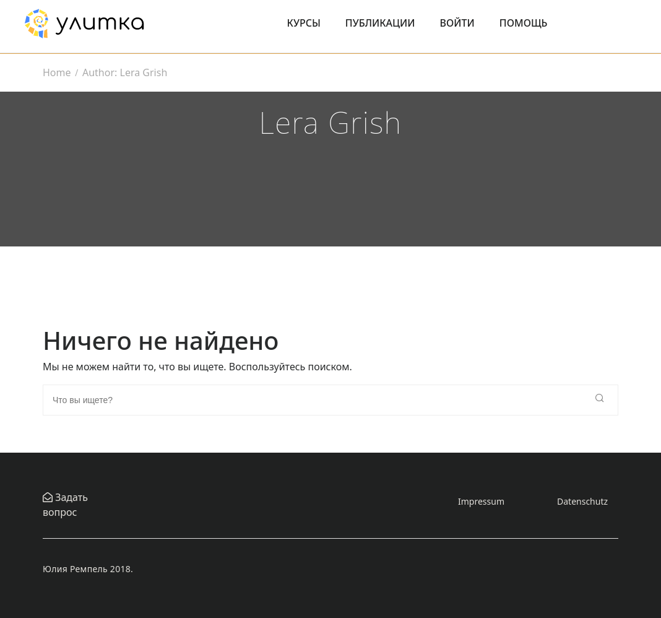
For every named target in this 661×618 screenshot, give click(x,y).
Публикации (380, 23)
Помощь (523, 23)
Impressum (481, 501)
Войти (457, 23)
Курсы (304, 23)
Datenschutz (582, 501)
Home (57, 72)
